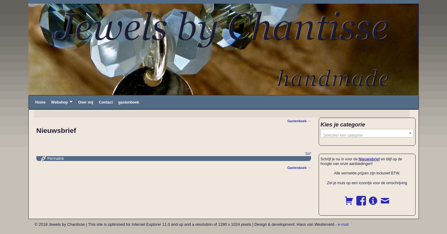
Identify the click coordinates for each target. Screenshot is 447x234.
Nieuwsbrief (369, 159)
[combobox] (367, 133)
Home (40, 102)
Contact (106, 102)
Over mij (85, 102)
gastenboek (128, 102)
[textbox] (367, 135)
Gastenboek (299, 121)
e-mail (343, 224)
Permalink (55, 158)
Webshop (59, 102)
